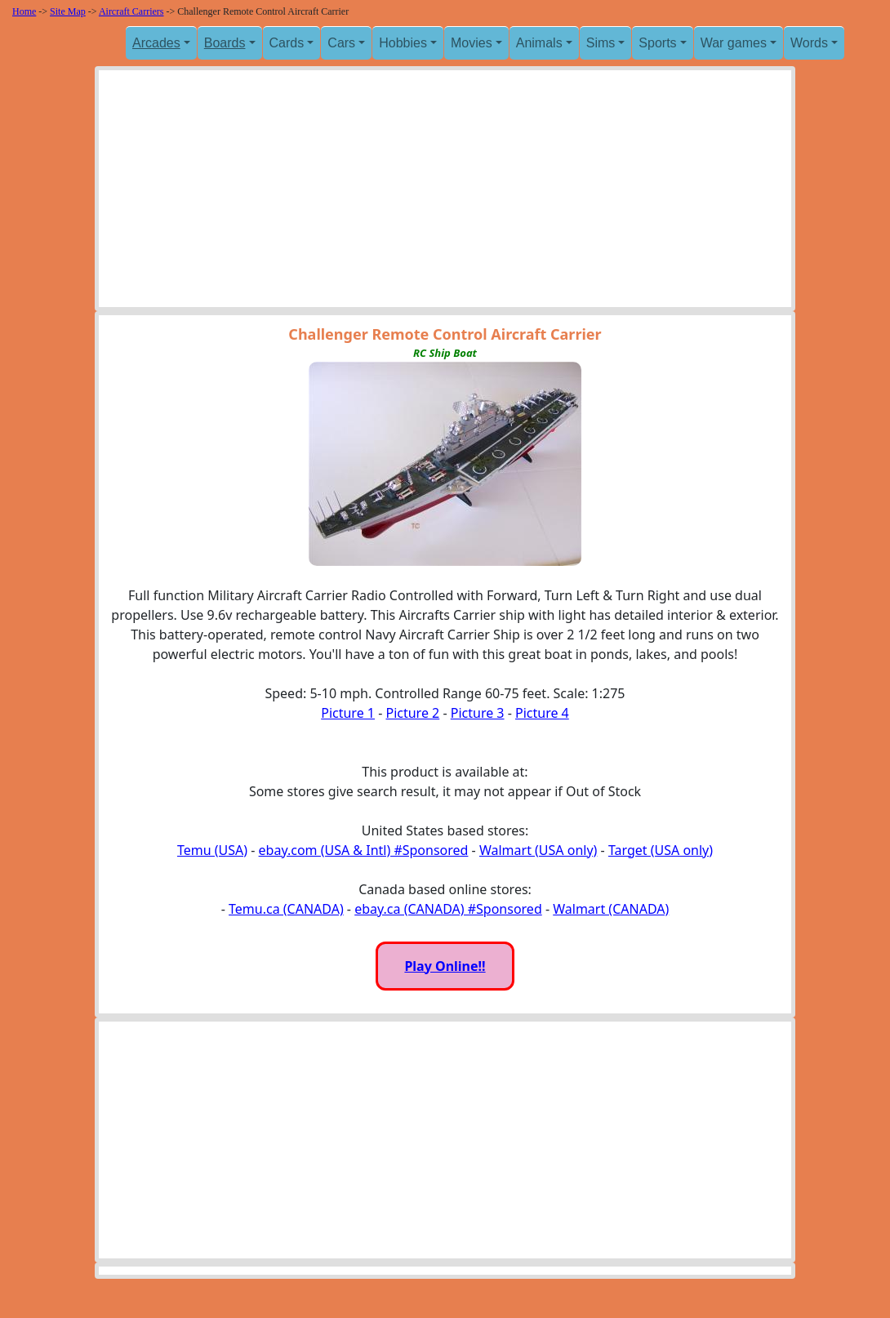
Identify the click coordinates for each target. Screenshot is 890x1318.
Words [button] (809, 43)
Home (24, 11)
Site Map (68, 11)
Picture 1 (348, 713)
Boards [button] (225, 43)
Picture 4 (542, 713)
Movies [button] (471, 43)
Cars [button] (341, 43)
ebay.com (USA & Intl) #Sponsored (364, 850)
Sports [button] (657, 43)
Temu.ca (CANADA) (286, 909)
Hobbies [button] (403, 43)
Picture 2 (412, 713)
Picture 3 (478, 713)
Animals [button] (539, 43)
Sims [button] (601, 43)
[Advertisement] (445, 192)
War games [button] (734, 43)
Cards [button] (287, 43)
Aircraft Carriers (131, 11)
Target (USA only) (660, 850)
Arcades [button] (156, 43)
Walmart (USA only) (538, 850)
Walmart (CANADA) (611, 909)
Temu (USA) (212, 850)
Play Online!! (444, 966)
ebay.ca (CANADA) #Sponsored (448, 909)
